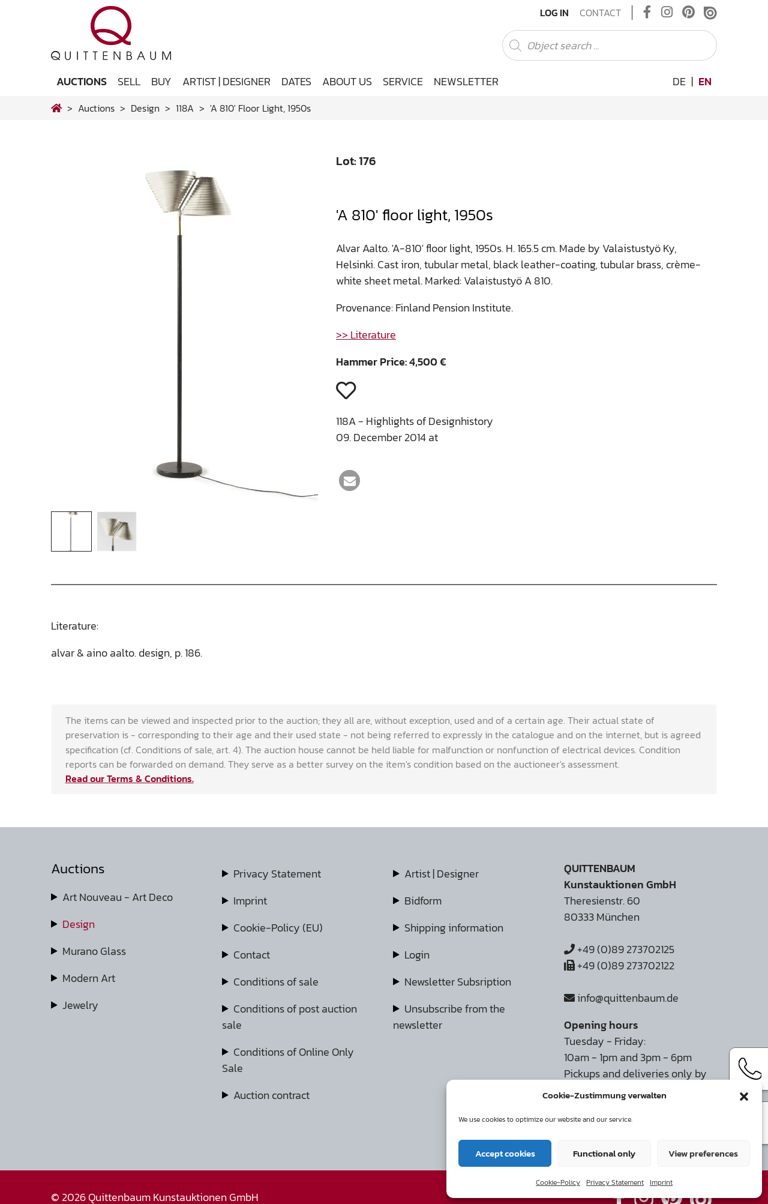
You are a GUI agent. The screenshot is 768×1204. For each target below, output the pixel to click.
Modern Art (88, 978)
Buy (161, 81)
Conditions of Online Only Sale (288, 1060)
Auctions (81, 81)
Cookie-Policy (558, 1182)
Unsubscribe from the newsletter (449, 1017)
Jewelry (80, 1005)
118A (185, 108)
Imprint (661, 1182)
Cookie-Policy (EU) (278, 928)
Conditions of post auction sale (289, 1017)
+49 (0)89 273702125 (619, 949)
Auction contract (271, 1095)
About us (347, 81)
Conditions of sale (276, 982)
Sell (129, 81)
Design (78, 924)
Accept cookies (505, 1153)
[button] (744, 1095)
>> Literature (366, 335)
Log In (554, 12)
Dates (296, 81)
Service (403, 81)
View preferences (703, 1153)
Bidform (423, 900)
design (145, 108)
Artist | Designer (226, 81)
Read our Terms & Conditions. (129, 778)
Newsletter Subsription (457, 982)
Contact (600, 12)
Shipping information (453, 928)
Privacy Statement (615, 1182)
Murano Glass (94, 951)
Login (417, 955)
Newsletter (466, 81)
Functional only (604, 1153)
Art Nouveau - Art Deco (117, 897)
